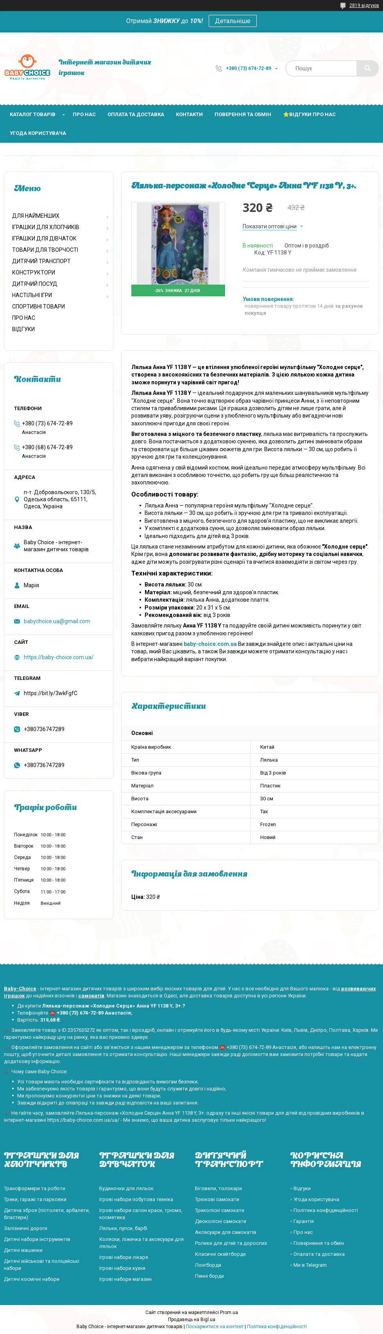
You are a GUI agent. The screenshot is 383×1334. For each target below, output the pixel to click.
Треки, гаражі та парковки (35, 1199)
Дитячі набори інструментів (37, 1239)
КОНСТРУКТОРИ (33, 272)
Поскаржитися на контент (214, 1326)
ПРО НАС (23, 318)
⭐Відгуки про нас (309, 114)
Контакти (189, 114)
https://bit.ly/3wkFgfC (50, 693)
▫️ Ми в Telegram (308, 1265)
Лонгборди (208, 1265)
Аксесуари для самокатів (225, 1232)
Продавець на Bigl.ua (191, 1319)
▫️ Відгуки (300, 1188)
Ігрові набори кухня (122, 1268)
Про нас (84, 114)
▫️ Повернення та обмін (317, 1243)
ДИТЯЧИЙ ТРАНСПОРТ (41, 261)
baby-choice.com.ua (210, 644)
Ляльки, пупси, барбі (123, 1228)
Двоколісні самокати (220, 1221)
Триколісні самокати (219, 1210)
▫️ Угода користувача (314, 1199)
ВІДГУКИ (23, 329)
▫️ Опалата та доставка (317, 1254)
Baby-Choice (20, 989)
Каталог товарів (32, 114)
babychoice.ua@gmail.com (57, 621)
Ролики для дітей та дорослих (231, 1243)
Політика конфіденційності (277, 1326)
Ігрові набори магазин (125, 1279)
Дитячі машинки (23, 1250)
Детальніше (233, 21)
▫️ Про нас (301, 1232)
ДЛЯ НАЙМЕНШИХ (35, 216)
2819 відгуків (364, 5)
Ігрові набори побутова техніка (136, 1199)
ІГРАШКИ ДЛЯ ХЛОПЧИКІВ (45, 227)
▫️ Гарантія (302, 1221)
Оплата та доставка (135, 114)
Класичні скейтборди (220, 1254)
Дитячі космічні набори (31, 1279)
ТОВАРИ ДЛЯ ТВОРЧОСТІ (45, 250)
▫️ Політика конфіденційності (324, 1210)
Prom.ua (229, 1312)
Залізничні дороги (25, 1228)
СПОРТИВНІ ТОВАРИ (38, 306)
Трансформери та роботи (34, 1188)
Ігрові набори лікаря (123, 1257)
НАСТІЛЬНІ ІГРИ (32, 295)
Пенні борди (209, 1276)
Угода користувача (38, 133)
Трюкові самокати (217, 1199)
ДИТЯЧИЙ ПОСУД (34, 284)
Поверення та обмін (243, 114)
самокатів (91, 996)
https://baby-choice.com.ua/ (59, 657)
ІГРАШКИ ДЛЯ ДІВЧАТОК (44, 238)
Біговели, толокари (218, 1188)
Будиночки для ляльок (126, 1188)
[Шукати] (367, 68)
